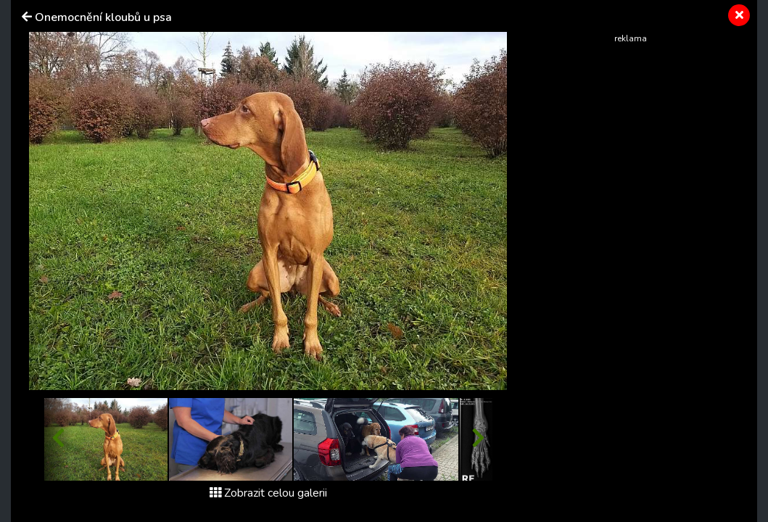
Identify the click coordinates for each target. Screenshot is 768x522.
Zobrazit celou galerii (268, 493)
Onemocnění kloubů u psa (103, 17)
